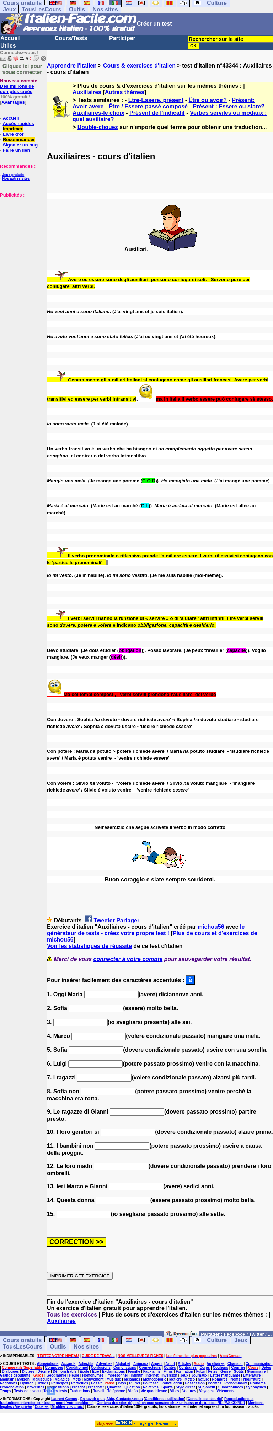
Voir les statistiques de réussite (89, 946)
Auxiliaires (87, 92)
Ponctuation (171, 1383)
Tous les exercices (72, 1315)
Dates (266, 1368)
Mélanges (132, 1379)
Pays (122, 1383)
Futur (200, 1371)
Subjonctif (206, 1387)
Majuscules (42, 1379)
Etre (95, 1371)
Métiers (175, 1379)
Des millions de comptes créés (18, 86)
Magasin (7, 1379)
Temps (5, 1391)
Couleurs (220, 1368)
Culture (217, 1340)
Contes (170, 1368)
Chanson (235, 1364)
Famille (134, 1371)
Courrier (238, 1368)
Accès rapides (18, 123)
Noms (235, 1379)
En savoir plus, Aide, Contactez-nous (111, 1399)
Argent (156, 1364)
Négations (8, 1383)
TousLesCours (41, 9)
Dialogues (10, 1371)
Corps (204, 1368)
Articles (184, 1364)
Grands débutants (15, 1375)
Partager (127, 920)
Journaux (199, 1375)
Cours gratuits (22, 1340)
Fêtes (213, 1371)
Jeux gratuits (13, 175)
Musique (114, 1379)
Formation (184, 1371)
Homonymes (92, 1375)
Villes (174, 1391)
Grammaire (256, 1371)
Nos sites (105, 9)
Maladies (61, 1379)
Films (168, 1371)
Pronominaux (235, 1383)
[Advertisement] (21, 233)
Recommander (19, 139)
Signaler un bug (20, 145)
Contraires (188, 1368)
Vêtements (225, 1391)
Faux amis (152, 1371)
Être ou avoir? (208, 100)
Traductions (80, 1391)
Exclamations (113, 1371)
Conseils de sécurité (205, 1399)
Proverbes (35, 1387)
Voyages (206, 1391)
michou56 (211, 927)
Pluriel (134, 1383)
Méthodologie (154, 1379)
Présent (78, 1387)
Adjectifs (85, 1364)
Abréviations (48, 1364)
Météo (189, 1379)
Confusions (101, 1368)
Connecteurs (150, 1368)
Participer (122, 38)
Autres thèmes (124, 92)
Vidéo (133, 1391)
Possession (195, 1383)
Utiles (8, 46)
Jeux (9, 9)
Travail (99, 1391)
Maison (23, 1379)
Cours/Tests (71, 38)
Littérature (252, 1375)
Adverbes (104, 1364)
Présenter (96, 1387)
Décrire (44, 1371)
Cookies (42, 1407)
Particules (79, 1383)
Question (132, 1387)
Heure (74, 1375)
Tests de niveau (27, 1391)
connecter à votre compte (128, 959)
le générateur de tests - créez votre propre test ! (146, 930)
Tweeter (104, 920)
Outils (77, 9)
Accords (68, 1364)
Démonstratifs (65, 1371)
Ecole (84, 1371)
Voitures (189, 1391)
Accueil (10, 38)
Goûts (239, 1371)
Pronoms (257, 1383)
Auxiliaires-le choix (98, 113)
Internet (152, 1375)
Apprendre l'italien (72, 66)
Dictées (28, 1371)
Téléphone (116, 1391)
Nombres (220, 1379)
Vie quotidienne (154, 1391)
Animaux (140, 1364)
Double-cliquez (97, 127)
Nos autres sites (16, 179)
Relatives (151, 1387)
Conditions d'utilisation (164, 1399)
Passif (96, 1383)
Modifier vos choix (67, 1407)
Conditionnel (77, 1368)
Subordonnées (230, 1387)
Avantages (13, 102)
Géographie (56, 1375)
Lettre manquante (225, 1375)
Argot (170, 1364)
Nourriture (252, 1379)
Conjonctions (124, 1368)
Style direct (185, 1387)
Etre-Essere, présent (156, 100)
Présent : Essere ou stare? (228, 106)
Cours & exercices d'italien (139, 66)
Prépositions (58, 1387)
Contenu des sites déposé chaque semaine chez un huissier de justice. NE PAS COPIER (171, 1403)
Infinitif (137, 1375)
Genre (225, 1371)
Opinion (27, 1383)
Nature (203, 1379)
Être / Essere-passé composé (148, 106)
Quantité (114, 1387)
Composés (54, 1368)
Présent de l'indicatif (157, 113)
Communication (259, 1364)
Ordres (42, 1383)
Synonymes (256, 1387)
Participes (59, 1383)
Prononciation (12, 1387)
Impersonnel (117, 1375)
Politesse (151, 1383)
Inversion (169, 1375)
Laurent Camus (64, 1399)
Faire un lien (16, 150)
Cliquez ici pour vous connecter (22, 69)
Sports (167, 1387)
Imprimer (13, 129)
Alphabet (122, 1364)
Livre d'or (13, 134)
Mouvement (94, 1379)
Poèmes (214, 1383)
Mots (77, 1379)
